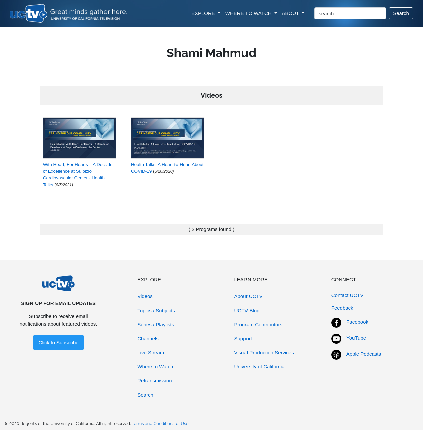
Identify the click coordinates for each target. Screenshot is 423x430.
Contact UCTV (347, 295)
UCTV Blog (247, 310)
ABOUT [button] (291, 13)
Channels (147, 338)
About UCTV (248, 296)
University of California (259, 366)
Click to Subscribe (59, 342)
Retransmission (154, 380)
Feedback (342, 308)
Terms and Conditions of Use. (160, 423)
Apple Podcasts (363, 354)
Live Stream (150, 352)
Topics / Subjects (156, 310)
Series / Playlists (155, 324)
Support (243, 338)
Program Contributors (258, 324)
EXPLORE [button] (203, 13)
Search (401, 13)
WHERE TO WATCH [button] (249, 13)
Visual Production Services (264, 352)
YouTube (356, 338)
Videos (145, 296)
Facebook (357, 322)
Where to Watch (155, 366)
